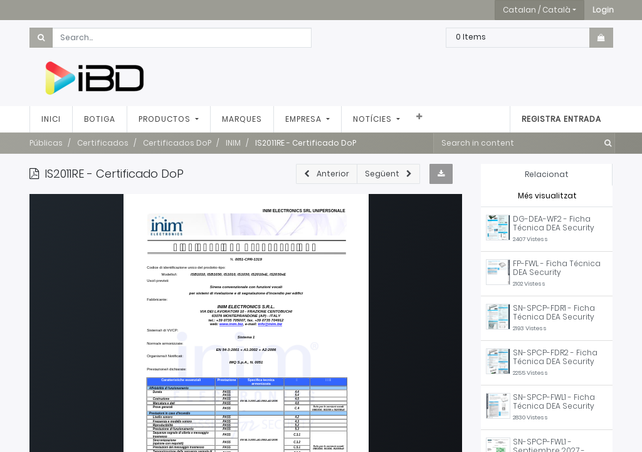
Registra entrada (561, 119)
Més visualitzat (547, 195)
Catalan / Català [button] (537, 9)
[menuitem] (51, 119)
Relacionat (547, 174)
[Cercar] (605, 143)
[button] (603, 10)
